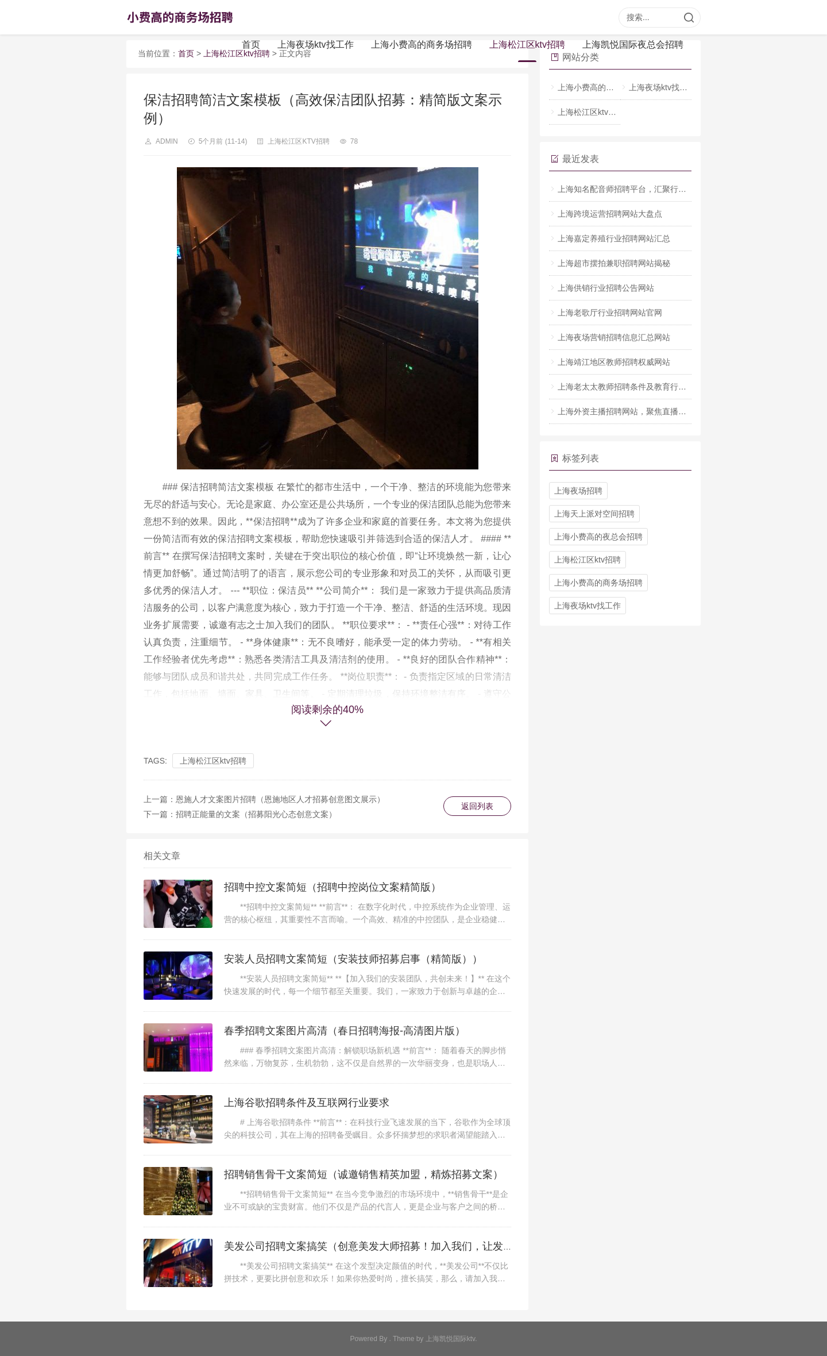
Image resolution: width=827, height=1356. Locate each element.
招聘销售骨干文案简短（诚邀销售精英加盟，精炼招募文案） (363, 1174)
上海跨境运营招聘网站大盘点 (610, 213)
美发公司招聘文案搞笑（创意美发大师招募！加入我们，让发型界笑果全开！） (405, 1246)
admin (167, 141)
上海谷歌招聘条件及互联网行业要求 (306, 1102)
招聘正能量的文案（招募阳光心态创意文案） (256, 814)
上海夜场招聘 (578, 490)
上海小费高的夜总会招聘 (598, 536)
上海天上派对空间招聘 (594, 513)
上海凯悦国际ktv (450, 1339)
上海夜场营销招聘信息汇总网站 (614, 337)
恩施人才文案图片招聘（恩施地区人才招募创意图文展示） (280, 799)
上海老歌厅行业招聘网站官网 (610, 312)
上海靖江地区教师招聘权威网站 (614, 362)
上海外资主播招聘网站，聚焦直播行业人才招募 (642, 411)
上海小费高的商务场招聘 (421, 44)
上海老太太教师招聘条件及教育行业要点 (630, 386)
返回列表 (477, 806)
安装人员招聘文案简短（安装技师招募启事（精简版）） (353, 959)
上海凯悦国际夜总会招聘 (632, 44)
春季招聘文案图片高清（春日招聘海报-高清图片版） (344, 1031)
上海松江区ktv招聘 (527, 44)
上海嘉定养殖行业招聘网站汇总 (614, 238)
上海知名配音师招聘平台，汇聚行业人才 (630, 189)
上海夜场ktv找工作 (315, 44)
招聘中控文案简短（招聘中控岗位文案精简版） (332, 887)
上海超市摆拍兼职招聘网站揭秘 (614, 263)
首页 (251, 44)
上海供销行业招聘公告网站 (606, 287)
